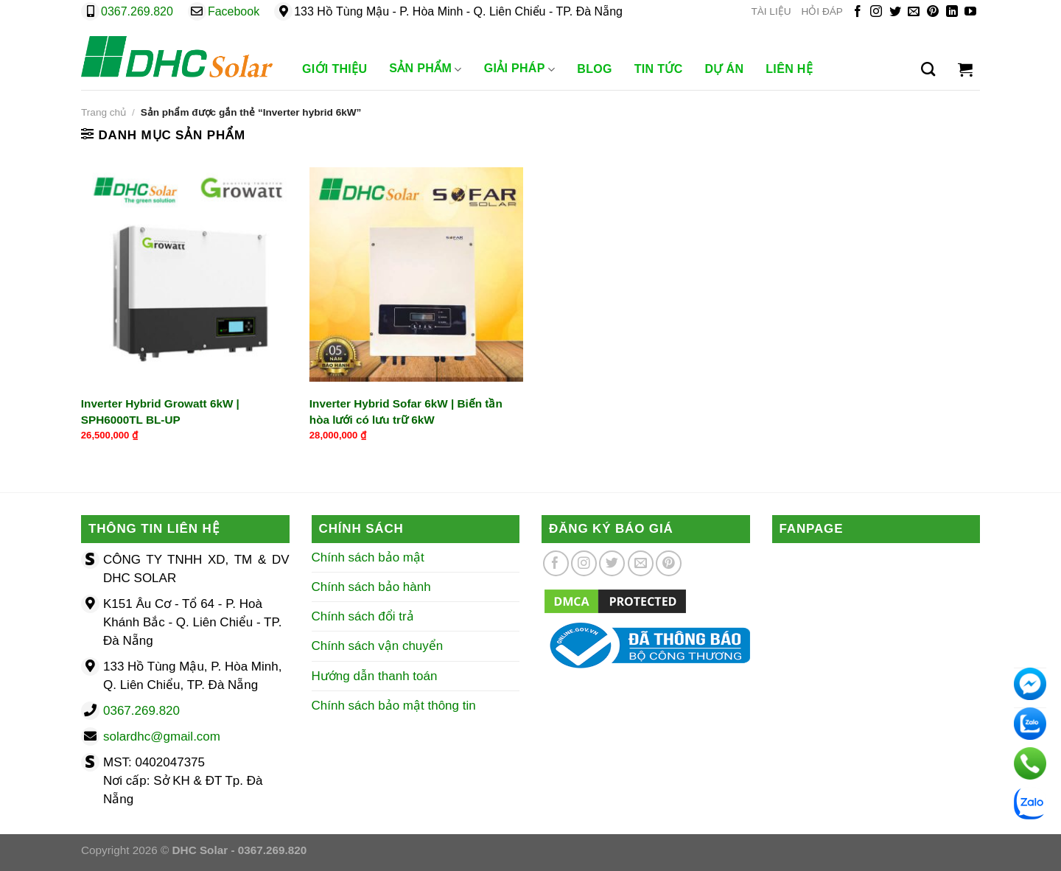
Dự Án (724, 69)
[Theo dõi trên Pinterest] (933, 12)
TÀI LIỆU (771, 11)
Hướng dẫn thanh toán (375, 676)
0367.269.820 (137, 11)
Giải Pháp (520, 69)
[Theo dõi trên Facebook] (858, 12)
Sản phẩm (425, 69)
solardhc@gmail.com (161, 737)
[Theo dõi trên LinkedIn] (952, 12)
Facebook (233, 11)
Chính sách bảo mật (368, 557)
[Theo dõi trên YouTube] (970, 12)
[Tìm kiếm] (928, 69)
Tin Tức (658, 69)
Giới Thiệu (334, 69)
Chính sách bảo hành (371, 587)
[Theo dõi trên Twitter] (895, 12)
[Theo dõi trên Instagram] (876, 12)
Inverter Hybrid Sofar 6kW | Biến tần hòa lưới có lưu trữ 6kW (406, 411)
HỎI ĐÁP (822, 11)
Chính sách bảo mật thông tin (394, 706)
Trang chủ (103, 112)
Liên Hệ (789, 69)
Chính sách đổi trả (363, 616)
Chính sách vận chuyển (378, 646)
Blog (594, 69)
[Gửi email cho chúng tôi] (914, 12)
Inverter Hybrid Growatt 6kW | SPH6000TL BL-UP (160, 411)
